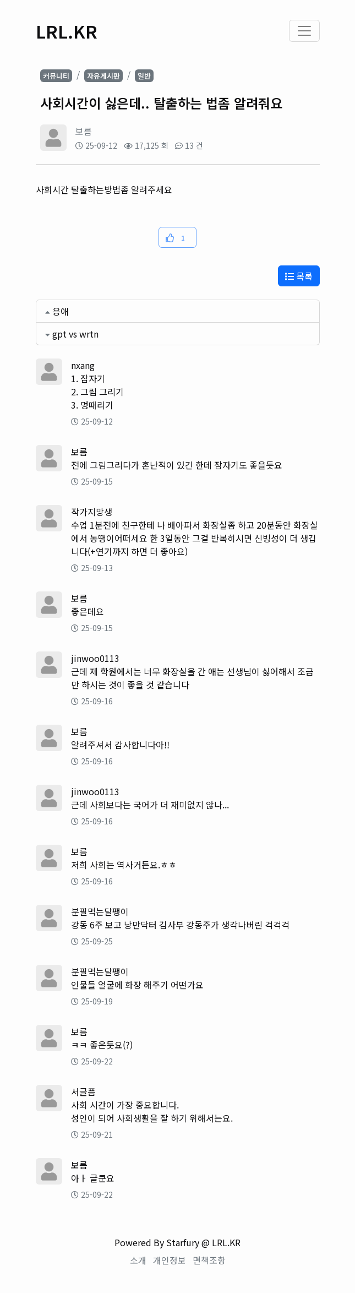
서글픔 (83, 1091)
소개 (138, 1260)
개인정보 (169, 1260)
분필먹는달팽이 (100, 911)
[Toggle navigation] (304, 31)
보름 (83, 131)
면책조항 (209, 1260)
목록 (299, 275)
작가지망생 (91, 511)
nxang (83, 365)
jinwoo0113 (95, 658)
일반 (144, 75)
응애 (60, 311)
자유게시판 (103, 75)
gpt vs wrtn (75, 333)
